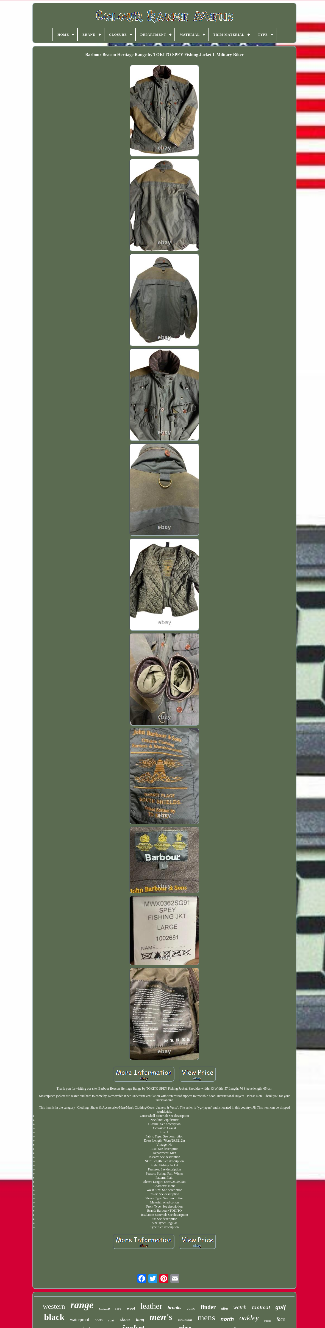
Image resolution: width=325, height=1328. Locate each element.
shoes (125, 1319)
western (54, 1306)
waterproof (79, 1319)
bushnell (104, 1309)
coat (111, 1320)
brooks (174, 1307)
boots (98, 1320)
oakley (249, 1318)
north (227, 1319)
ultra (224, 1308)
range (82, 1305)
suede (267, 1320)
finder (208, 1307)
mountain (185, 1320)
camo (191, 1308)
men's (160, 1317)
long (140, 1319)
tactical (261, 1307)
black (54, 1317)
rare (118, 1308)
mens (206, 1317)
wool (131, 1308)
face (281, 1319)
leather (151, 1306)
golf (281, 1306)
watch (239, 1307)
